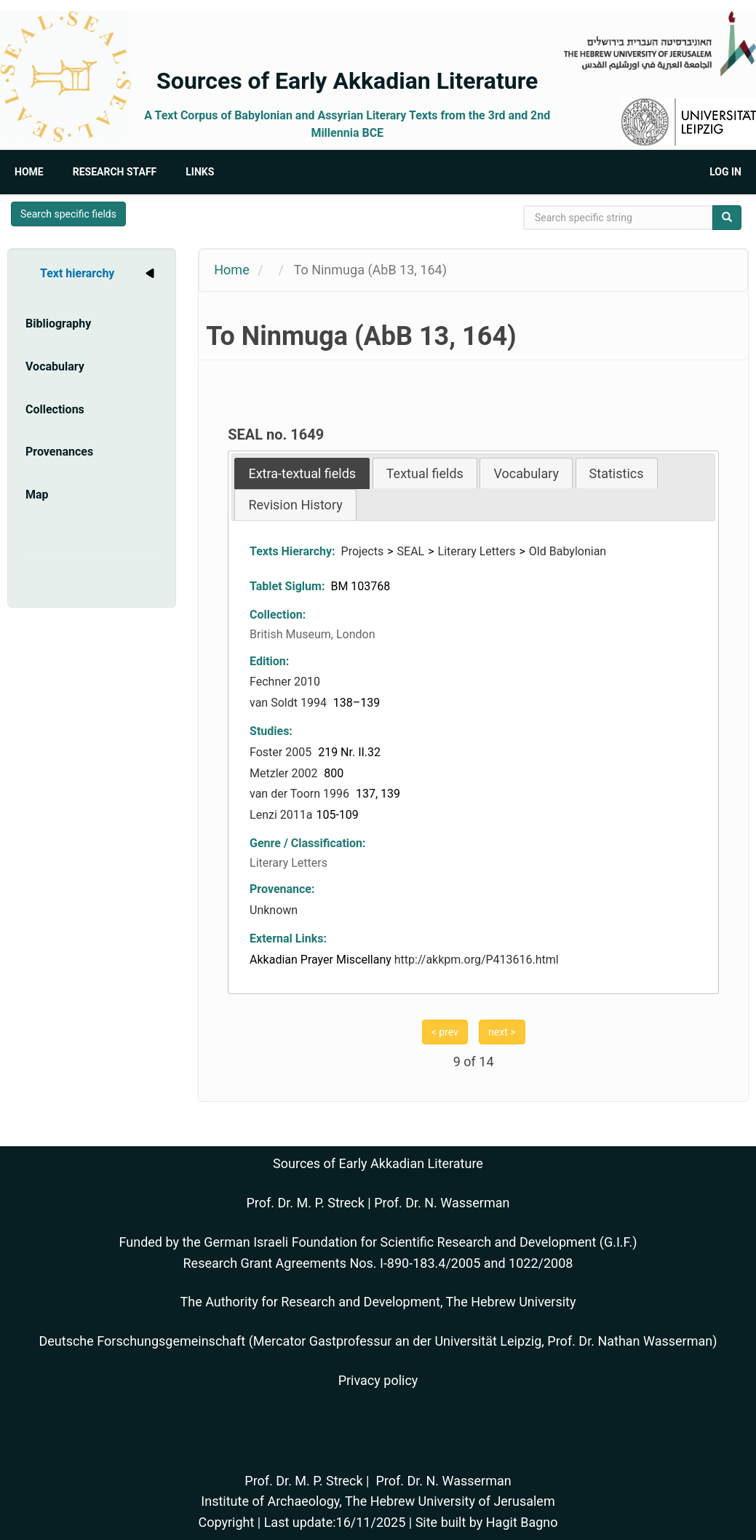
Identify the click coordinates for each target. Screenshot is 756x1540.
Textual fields (424, 473)
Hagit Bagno (522, 1522)
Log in (725, 172)
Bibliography (58, 323)
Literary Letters (477, 551)
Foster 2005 (282, 752)
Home (29, 172)
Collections (54, 409)
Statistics (616, 473)
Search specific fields (68, 214)
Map (37, 494)
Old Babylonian (567, 551)
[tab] (302, 473)
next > (501, 1032)
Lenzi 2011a (281, 815)
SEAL (411, 551)
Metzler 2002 (285, 773)
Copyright (226, 1522)
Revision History (295, 504)
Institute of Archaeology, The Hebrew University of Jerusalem (377, 1501)
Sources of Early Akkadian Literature (347, 80)
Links (200, 172)
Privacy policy (378, 1380)
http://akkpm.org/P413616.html (476, 960)
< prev (444, 1032)
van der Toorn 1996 (301, 794)
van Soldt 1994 (290, 703)
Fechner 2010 (285, 681)
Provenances (59, 452)
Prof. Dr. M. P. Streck (306, 1202)
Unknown (274, 910)
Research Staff (115, 172)
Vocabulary (54, 366)
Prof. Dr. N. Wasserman (441, 1202)
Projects (362, 551)
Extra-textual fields (302, 473)
